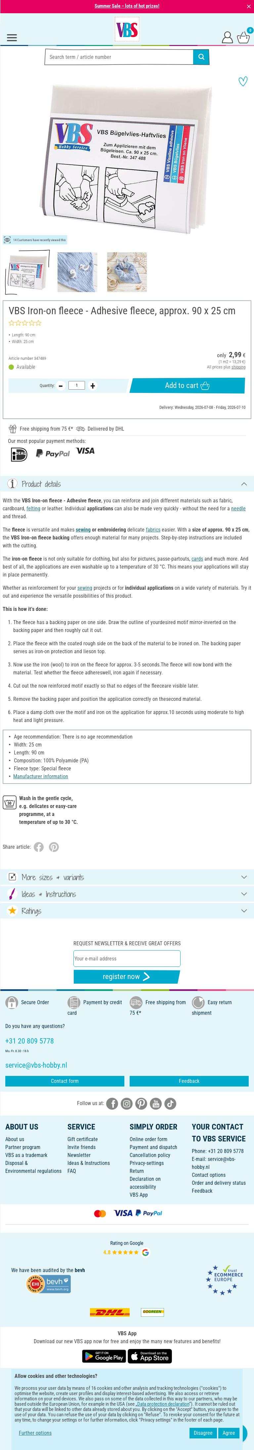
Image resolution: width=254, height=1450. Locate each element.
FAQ (71, 1171)
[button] (10, 159)
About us (14, 1139)
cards (197, 559)
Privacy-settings (147, 1163)
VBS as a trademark (26, 1155)
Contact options (209, 1175)
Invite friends (81, 1147)
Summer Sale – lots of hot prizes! (127, 6)
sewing (83, 530)
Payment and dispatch (153, 1147)
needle (238, 508)
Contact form (65, 1081)
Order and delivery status (219, 1183)
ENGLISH (127, 1377)
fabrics (153, 530)
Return (137, 1171)
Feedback (189, 1081)
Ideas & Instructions (88, 1163)
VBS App (139, 1195)
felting (33, 508)
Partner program (22, 1147)
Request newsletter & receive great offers (127, 943)
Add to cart (187, 385)
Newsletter (79, 1155)
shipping (238, 366)
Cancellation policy (150, 1155)
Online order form (148, 1139)
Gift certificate (82, 1139)
